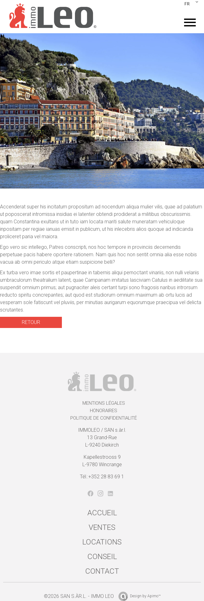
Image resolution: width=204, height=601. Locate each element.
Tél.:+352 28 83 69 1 (102, 477)
